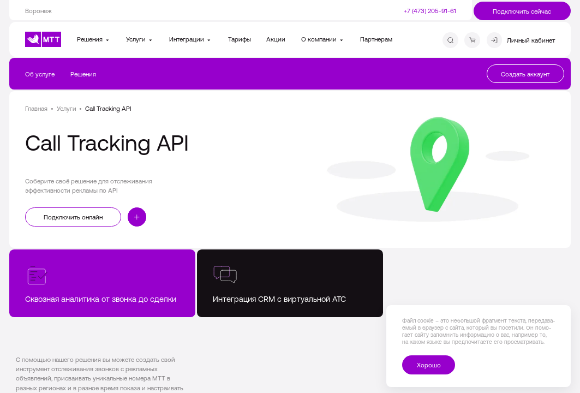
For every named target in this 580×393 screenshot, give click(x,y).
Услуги (140, 39)
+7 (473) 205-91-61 (430, 10)
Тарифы (239, 39)
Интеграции (190, 39)
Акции (275, 39)
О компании (323, 39)
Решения (94, 39)
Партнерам (376, 39)
